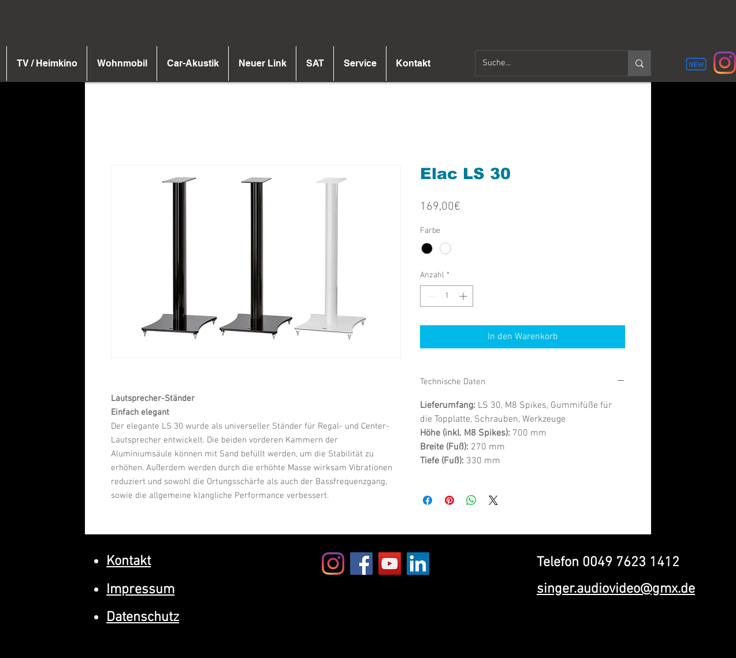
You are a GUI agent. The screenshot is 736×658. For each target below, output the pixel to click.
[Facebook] (361, 563)
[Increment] (464, 296)
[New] (696, 64)
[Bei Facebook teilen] (427, 500)
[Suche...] (543, 63)
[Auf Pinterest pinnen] (449, 500)
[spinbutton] (446, 296)
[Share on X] (493, 500)
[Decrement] (429, 296)
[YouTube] (389, 563)
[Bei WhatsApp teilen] (471, 500)
